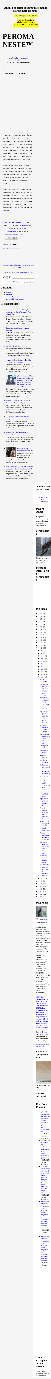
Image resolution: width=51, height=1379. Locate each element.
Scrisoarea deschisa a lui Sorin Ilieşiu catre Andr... (45, 689)
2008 (41, 889)
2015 (41, 640)
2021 (41, 624)
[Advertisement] (17, 257)
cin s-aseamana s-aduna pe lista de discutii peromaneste (19, 228)
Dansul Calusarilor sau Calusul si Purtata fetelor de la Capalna (18, 402)
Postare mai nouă (9, 265)
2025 (41, 614)
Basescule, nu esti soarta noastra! (44, 859)
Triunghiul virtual (44, 747)
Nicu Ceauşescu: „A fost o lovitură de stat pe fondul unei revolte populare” (19, 468)
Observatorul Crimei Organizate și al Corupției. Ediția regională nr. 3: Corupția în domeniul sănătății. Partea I (45, 1249)
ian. (42, 878)
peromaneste (43, 919)
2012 (41, 648)
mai (42, 669)
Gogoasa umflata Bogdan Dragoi (44, 728)
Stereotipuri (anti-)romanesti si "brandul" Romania (17, 434)
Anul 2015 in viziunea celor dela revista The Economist (19, 361)
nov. (42, 653)
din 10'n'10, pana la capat (15, 299)
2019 (41, 629)
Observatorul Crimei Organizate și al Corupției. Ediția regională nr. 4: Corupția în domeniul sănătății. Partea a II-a (45, 1214)
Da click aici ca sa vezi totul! (16, 222)
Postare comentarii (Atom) (23, 272)
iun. (42, 666)
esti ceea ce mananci (44, 756)
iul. (42, 664)
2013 (41, 645)
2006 (41, 894)
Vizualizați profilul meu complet (42, 1045)
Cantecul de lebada (13, 346)
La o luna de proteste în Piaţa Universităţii (45, 738)
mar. (42, 674)
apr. (42, 672)
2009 (41, 886)
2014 (41, 643)
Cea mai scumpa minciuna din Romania (25, 449)
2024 (41, 616)
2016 (41, 637)
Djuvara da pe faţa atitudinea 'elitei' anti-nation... (44, 716)
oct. (42, 656)
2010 (41, 884)
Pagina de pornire (17, 266)
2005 (41, 897)
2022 (41, 621)
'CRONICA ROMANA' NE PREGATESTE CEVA (44, 703)
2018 (41, 632)
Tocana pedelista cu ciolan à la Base (44, 836)
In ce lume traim (44, 751)
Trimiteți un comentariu (11, 249)
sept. (42, 658)
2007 (41, 892)
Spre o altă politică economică (44, 802)
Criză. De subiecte (44, 761)
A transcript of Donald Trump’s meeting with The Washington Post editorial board (18, 312)
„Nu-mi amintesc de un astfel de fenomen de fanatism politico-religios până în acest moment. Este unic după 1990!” (45, 1179)
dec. (42, 650)
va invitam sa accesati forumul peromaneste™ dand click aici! (42, 1028)
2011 (41, 881)
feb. (42, 677)
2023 (41, 619)
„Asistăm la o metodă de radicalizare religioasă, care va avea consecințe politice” (45, 1149)
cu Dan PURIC (43, 680)
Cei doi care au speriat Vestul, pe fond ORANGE (45, 825)
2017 (41, 635)
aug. (42, 661)
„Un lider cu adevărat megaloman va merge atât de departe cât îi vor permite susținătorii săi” (45, 1122)
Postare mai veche (27, 265)
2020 (41, 627)
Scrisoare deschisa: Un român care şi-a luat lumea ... (45, 847)
